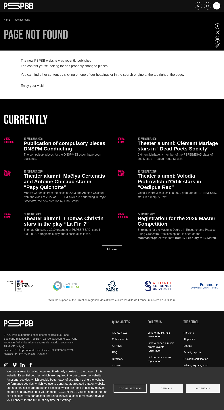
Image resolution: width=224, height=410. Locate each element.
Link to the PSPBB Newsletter (159, 334)
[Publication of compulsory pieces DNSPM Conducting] (55, 149)
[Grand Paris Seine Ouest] (66, 290)
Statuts (187, 345)
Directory (117, 358)
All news (112, 249)
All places (189, 339)
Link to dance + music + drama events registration (162, 346)
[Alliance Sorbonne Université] (158, 290)
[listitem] (217, 26)
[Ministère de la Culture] (19, 290)
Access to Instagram (6, 365)
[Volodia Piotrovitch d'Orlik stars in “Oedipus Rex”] (169, 184)
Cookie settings (130, 388)
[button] (216, 5)
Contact (117, 365)
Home (7, 19)
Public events (120, 339)
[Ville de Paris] (112, 290)
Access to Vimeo (14, 365)
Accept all (202, 388)
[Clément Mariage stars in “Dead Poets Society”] (169, 149)
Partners (188, 332)
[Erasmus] (204, 290)
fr (207, 5)
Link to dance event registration (159, 359)
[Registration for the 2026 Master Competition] (169, 226)
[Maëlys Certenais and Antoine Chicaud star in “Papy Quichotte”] (55, 186)
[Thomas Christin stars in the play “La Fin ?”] (55, 224)
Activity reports (192, 352)
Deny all (167, 388)
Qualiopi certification (195, 358)
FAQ (115, 352)
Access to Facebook (30, 365)
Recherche (198, 5)
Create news (119, 332)
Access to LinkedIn (22, 365)
